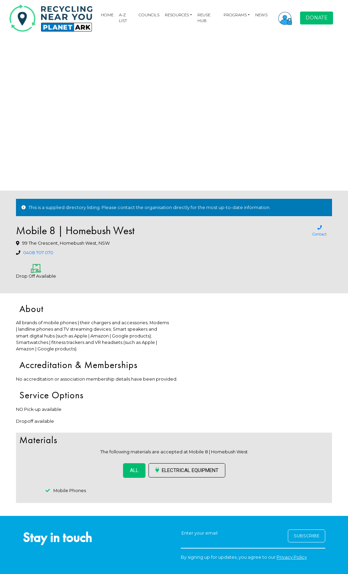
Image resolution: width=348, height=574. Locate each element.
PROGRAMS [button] (235, 15)
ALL (134, 470)
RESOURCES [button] (177, 15)
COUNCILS (149, 15)
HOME (107, 15)
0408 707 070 (38, 252)
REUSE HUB (203, 18)
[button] (285, 18)
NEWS (261, 15)
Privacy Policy (292, 557)
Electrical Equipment (187, 470)
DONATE (317, 18)
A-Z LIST (123, 18)
